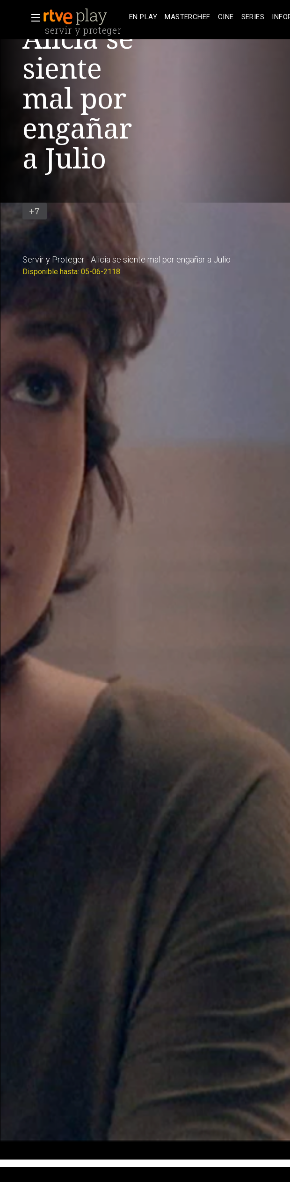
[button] (32, 17)
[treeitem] (143, 17)
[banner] (84, 16)
